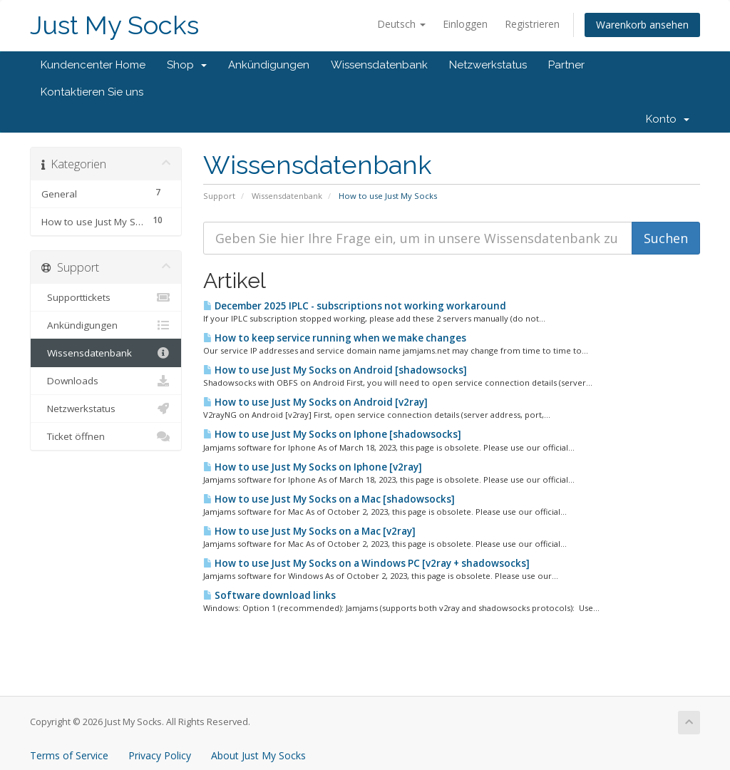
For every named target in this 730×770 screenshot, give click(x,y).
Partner (566, 64)
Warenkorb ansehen (642, 24)
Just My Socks (114, 25)
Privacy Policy (159, 755)
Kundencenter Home (93, 64)
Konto (667, 119)
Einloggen (465, 24)
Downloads (105, 380)
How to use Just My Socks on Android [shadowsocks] (335, 370)
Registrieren (532, 24)
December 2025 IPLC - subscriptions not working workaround (354, 305)
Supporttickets (105, 297)
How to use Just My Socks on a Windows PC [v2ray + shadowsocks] (366, 563)
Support (219, 195)
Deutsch (401, 24)
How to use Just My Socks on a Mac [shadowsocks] (329, 499)
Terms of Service (69, 755)
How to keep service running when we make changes (334, 338)
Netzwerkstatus (488, 64)
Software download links (269, 595)
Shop (187, 64)
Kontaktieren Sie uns (92, 92)
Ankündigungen (268, 64)
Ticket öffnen (105, 436)
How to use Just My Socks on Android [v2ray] (315, 402)
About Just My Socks (258, 755)
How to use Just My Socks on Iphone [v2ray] (312, 467)
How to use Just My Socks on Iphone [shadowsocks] (332, 434)
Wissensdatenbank (379, 64)
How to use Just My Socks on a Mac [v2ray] (309, 531)
